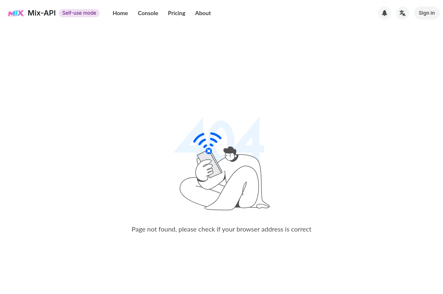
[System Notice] (384, 13)
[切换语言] (402, 13)
